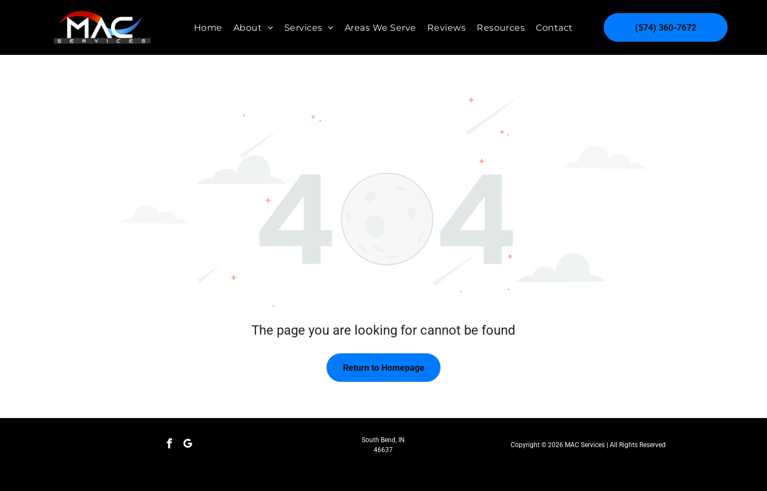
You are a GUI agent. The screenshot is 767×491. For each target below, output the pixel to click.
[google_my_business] (188, 445)
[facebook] (170, 445)
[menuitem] (208, 27)
